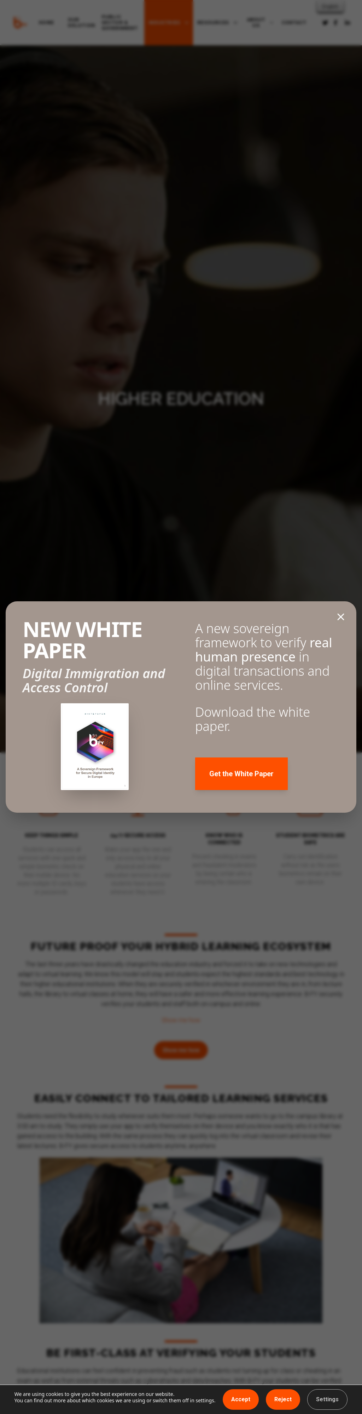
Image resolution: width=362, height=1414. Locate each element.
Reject (283, 1399)
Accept (240, 1399)
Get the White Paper (241, 774)
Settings (327, 1399)
